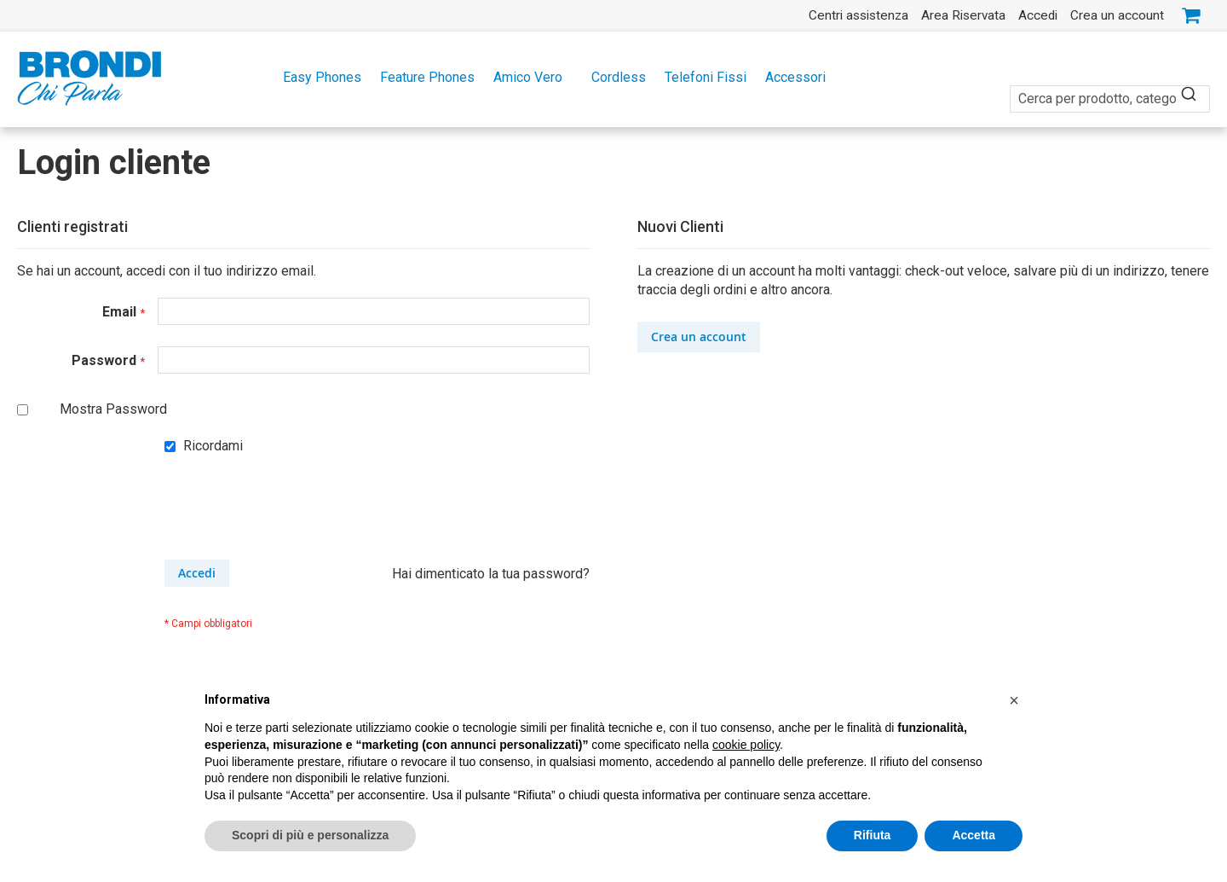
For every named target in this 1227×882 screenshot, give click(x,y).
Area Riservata (963, 15)
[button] (1014, 700)
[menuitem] (317, 77)
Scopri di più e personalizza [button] (310, 835)
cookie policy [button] (746, 744)
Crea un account (1117, 15)
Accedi (1037, 15)
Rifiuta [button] (872, 835)
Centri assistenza (858, 15)
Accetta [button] (973, 835)
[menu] (613, 77)
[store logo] (89, 78)
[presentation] (293, 518)
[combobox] (1110, 89)
